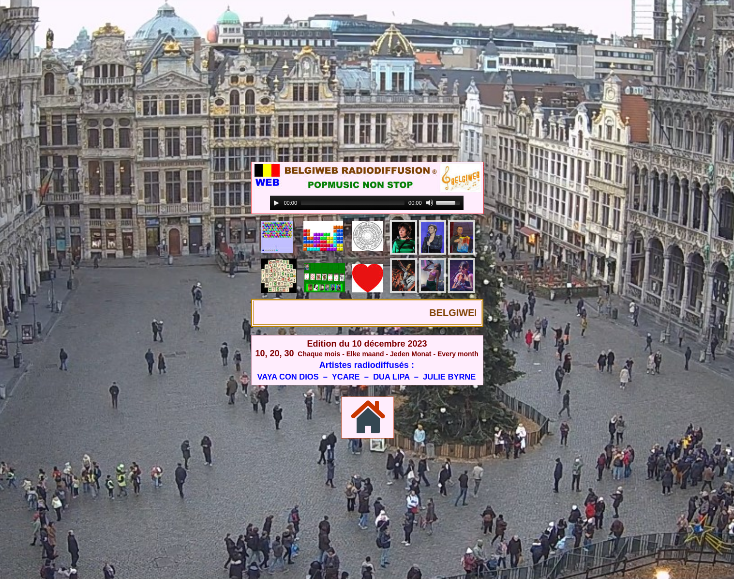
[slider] (352, 202)
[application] (367, 203)
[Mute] (430, 203)
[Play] (276, 203)
